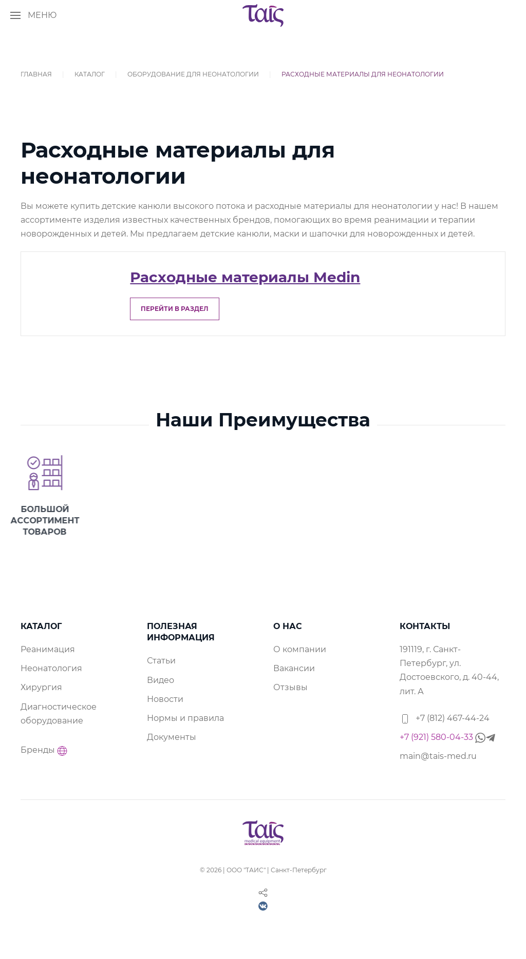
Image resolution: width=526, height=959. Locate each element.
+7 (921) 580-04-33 (448, 737)
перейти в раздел (175, 308)
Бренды (39, 750)
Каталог (89, 74)
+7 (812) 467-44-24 (445, 718)
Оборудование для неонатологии (193, 74)
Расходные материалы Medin (245, 277)
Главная (36, 74)
